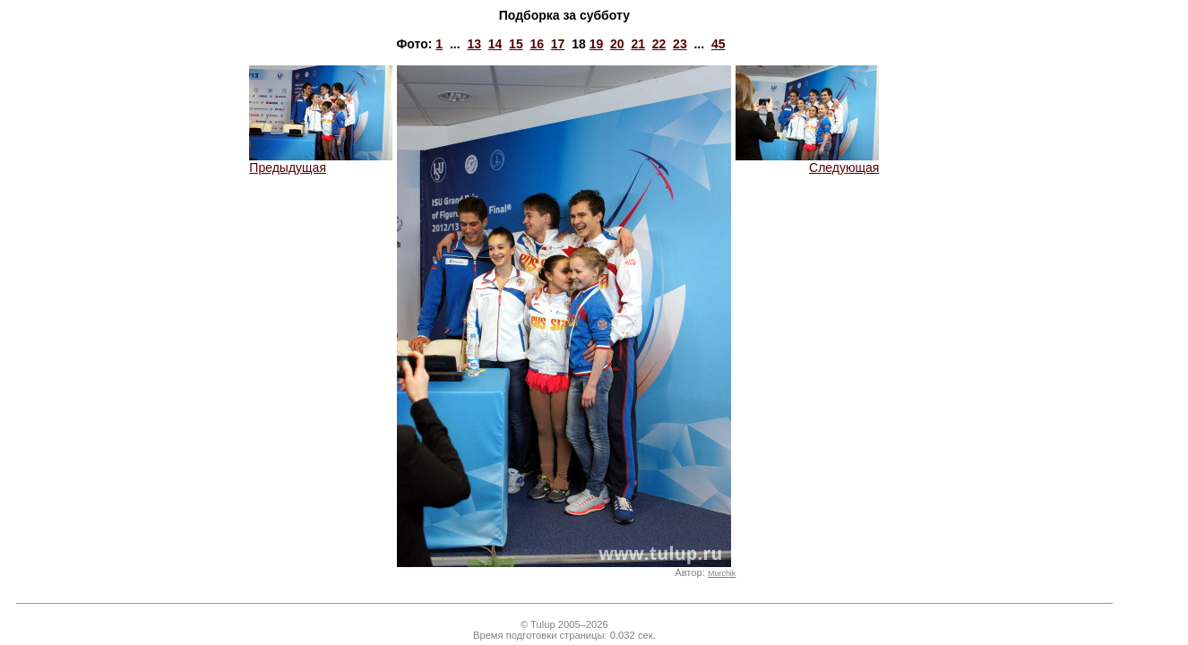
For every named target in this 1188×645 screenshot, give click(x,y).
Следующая (807, 162)
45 (718, 44)
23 (680, 44)
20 (617, 44)
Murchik (722, 573)
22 (659, 44)
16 (536, 44)
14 (495, 44)
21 (638, 44)
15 (516, 44)
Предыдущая (320, 162)
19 (597, 44)
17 (558, 44)
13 (474, 44)
